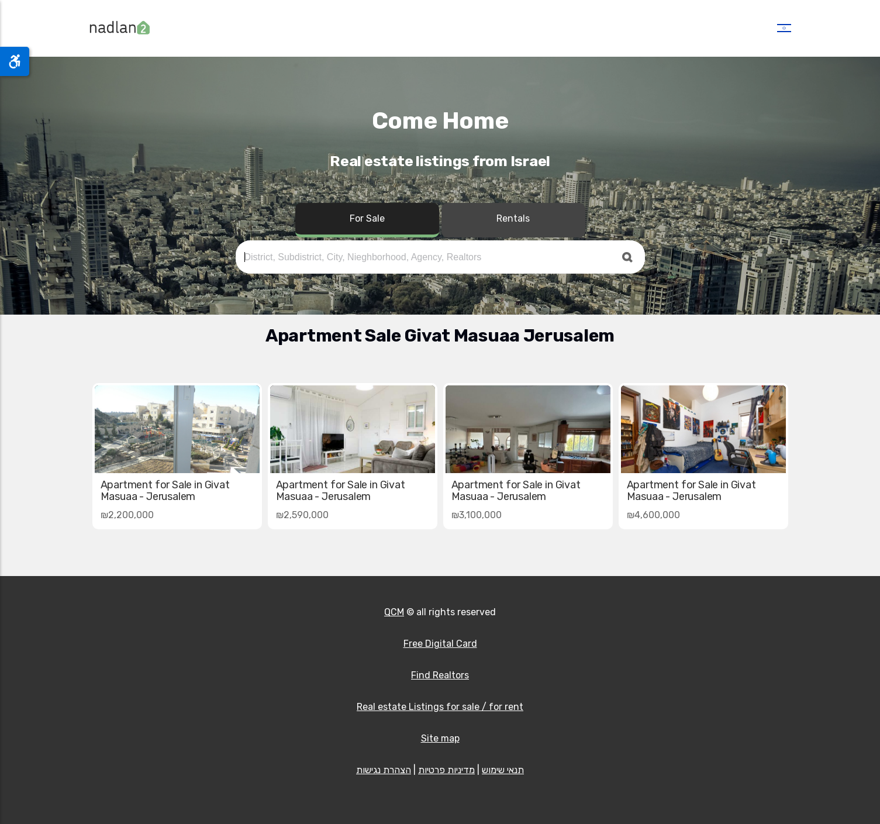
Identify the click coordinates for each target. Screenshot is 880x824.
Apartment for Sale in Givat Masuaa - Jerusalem (691, 490)
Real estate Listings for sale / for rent (440, 706)
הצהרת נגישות (383, 769)
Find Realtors (440, 675)
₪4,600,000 (653, 514)
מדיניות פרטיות (446, 769)
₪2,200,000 (127, 514)
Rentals (513, 218)
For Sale (367, 218)
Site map (440, 738)
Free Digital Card (440, 643)
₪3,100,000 (476, 514)
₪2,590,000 (302, 514)
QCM (394, 612)
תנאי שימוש (503, 769)
